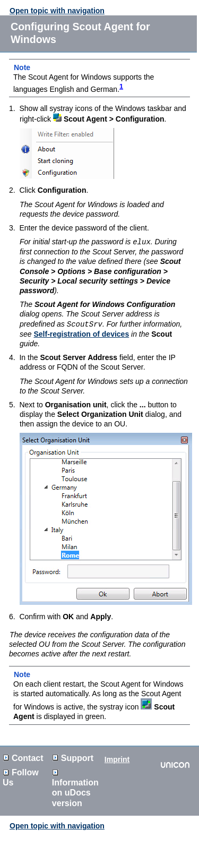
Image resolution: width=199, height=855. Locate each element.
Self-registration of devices (81, 333)
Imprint (117, 758)
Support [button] (73, 757)
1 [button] (121, 86)
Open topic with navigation (57, 10)
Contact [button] (23, 757)
